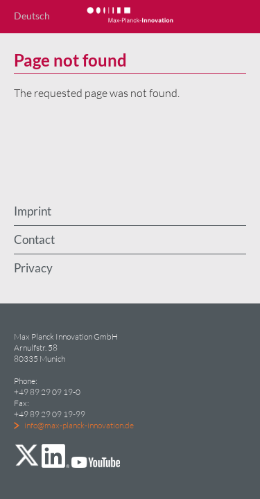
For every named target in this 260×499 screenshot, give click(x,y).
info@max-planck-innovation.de (79, 425)
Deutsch (32, 15)
